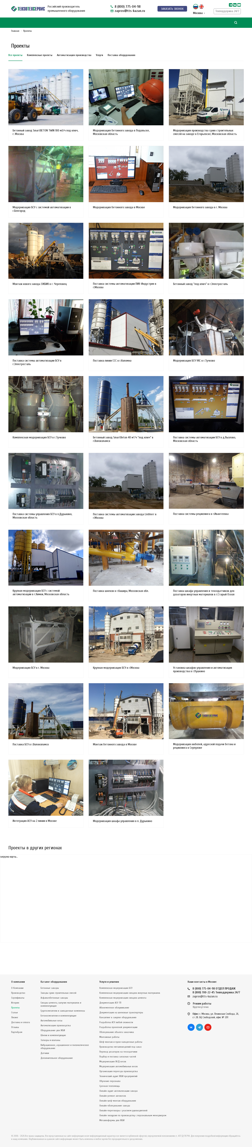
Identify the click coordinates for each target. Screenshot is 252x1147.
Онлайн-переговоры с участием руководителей (123, 1110)
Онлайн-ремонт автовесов (112, 1095)
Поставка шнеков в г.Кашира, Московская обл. (121, 591)
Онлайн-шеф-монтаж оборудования (117, 1100)
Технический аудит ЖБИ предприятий (118, 1076)
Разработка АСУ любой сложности (116, 1022)
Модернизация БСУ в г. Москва (31, 667)
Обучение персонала (109, 1081)
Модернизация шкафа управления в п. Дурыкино (122, 821)
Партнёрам (16, 1032)
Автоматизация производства (56, 1025)
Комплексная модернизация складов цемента (122, 997)
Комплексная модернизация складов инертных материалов (129, 992)
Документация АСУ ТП (110, 1002)
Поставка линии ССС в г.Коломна (112, 360)
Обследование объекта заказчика (116, 1032)
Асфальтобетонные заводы (54, 997)
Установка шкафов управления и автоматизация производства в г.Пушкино (202, 669)
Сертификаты (17, 997)
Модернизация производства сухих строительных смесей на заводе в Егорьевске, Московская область (205, 132)
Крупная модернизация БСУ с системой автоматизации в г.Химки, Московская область (41, 592)
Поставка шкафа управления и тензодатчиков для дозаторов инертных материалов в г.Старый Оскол (203, 592)
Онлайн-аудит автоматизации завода (118, 1090)
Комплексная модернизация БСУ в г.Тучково (39, 437)
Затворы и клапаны (50, 1040)
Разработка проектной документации (118, 1027)
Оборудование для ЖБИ (53, 1030)
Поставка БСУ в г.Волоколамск (31, 744)
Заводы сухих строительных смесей (58, 992)
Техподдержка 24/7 (227, 11)
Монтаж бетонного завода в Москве (115, 744)
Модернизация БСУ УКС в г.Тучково (194, 360)
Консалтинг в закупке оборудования (117, 1017)
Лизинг (14, 1017)
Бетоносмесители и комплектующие (58, 1015)
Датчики (45, 1053)
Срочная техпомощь (109, 1086)
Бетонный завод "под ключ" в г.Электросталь (200, 284)
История (15, 1002)
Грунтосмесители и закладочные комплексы (63, 1010)
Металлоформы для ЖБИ (111, 1120)
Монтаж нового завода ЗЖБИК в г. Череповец (40, 284)
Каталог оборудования (54, 981)
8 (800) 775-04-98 (128, 7)
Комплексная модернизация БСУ (115, 988)
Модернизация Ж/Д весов (112, 1061)
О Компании (17, 988)
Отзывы (15, 1027)
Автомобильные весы (51, 1020)
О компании (18, 981)
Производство (18, 992)
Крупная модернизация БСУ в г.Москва (116, 667)
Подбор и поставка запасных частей (117, 1056)
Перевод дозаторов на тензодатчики (118, 1051)
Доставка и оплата (20, 1022)
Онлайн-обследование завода (114, 1105)
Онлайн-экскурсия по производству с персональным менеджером (132, 1115)
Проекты (15, 1007)
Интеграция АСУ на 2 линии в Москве (35, 821)
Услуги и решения (109, 981)
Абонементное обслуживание (114, 1007)
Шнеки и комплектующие (53, 1035)
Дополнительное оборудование (57, 1058)
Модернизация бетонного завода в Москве (119, 207)
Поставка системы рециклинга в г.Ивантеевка (201, 514)
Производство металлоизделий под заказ (120, 1046)
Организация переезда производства (118, 1071)
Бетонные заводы (50, 988)
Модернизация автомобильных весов (118, 1066)
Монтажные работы (109, 1037)
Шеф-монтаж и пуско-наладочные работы (120, 1041)
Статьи (14, 1012)
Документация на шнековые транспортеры (121, 1012)
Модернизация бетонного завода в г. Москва (200, 207)
